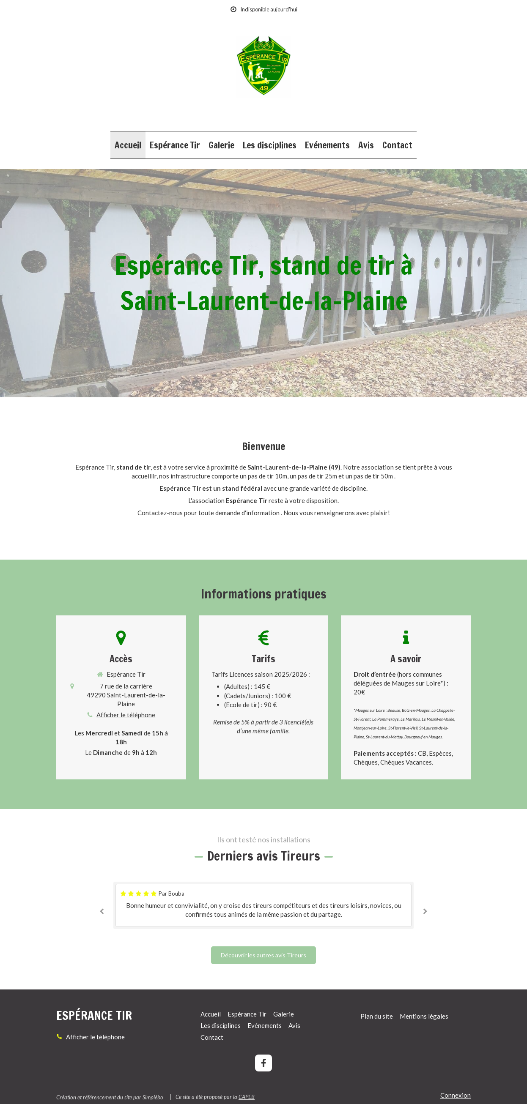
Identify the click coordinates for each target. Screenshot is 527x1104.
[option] (263, 905)
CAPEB (247, 1096)
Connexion (455, 1095)
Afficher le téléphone (125, 715)
